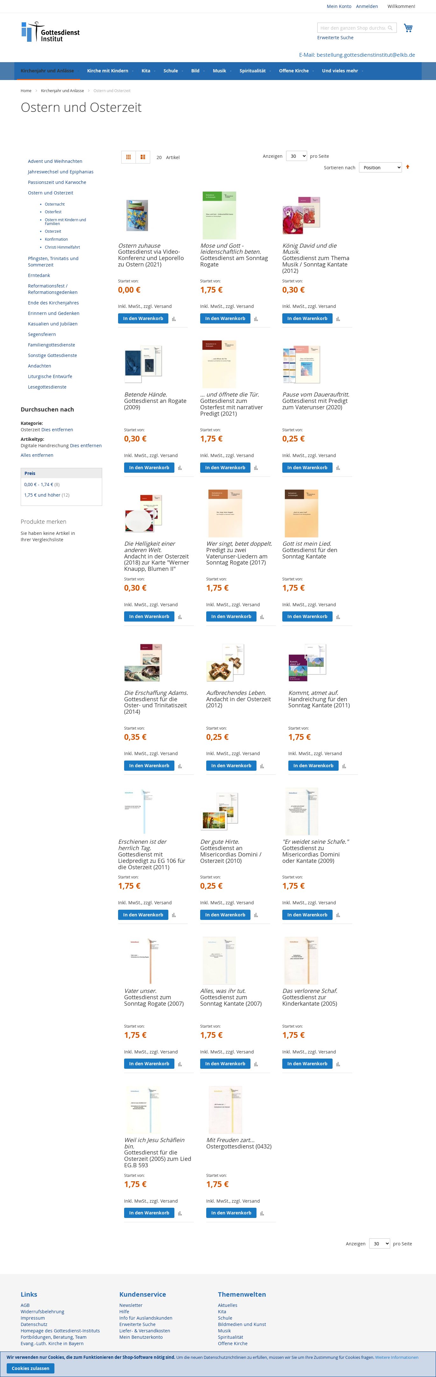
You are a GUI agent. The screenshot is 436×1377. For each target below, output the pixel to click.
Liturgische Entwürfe (50, 376)
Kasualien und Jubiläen (53, 324)
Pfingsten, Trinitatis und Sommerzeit (53, 261)
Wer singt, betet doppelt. (239, 543)
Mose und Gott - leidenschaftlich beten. (230, 249)
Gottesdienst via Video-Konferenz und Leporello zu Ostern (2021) (151, 258)
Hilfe (124, 1311)
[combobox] (357, 28)
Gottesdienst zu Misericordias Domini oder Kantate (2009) (311, 854)
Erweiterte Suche (335, 37)
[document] (218, 1364)
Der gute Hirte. (219, 841)
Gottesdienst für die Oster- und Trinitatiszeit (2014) (155, 705)
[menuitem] (48, 71)
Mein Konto (339, 6)
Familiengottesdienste (51, 345)
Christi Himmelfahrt (62, 247)
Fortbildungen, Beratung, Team (54, 1337)
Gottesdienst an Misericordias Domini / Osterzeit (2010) (231, 854)
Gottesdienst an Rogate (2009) (155, 404)
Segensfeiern (42, 334)
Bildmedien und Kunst (242, 1324)
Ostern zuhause (139, 245)
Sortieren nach (339, 167)
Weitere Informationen (396, 1357)
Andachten (39, 366)
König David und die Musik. (309, 249)
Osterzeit (53, 231)
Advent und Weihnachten (55, 161)
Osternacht (55, 204)
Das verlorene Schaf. (309, 990)
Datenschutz (34, 1324)
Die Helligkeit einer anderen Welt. (149, 547)
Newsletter (131, 1305)
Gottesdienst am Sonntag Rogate (234, 261)
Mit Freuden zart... (230, 1140)
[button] (173, 318)
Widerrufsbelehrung (42, 1311)
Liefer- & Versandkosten (144, 1331)
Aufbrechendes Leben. (236, 692)
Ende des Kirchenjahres (53, 303)
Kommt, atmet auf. (313, 692)
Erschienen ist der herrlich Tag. (142, 845)
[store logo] (51, 31)
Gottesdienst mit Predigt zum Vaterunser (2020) (315, 404)
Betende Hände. (145, 394)
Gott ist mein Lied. (306, 543)
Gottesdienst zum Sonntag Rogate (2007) (154, 1000)
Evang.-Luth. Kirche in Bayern (52, 1343)
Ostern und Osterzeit (50, 193)
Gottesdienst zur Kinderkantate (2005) (309, 1000)
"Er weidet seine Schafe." (315, 841)
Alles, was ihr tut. (223, 990)
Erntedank (39, 275)
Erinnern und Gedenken (54, 313)
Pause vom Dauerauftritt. (315, 394)
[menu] (218, 71)
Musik (224, 1331)
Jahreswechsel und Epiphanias (61, 172)
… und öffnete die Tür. (229, 394)
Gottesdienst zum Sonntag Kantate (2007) (231, 1000)
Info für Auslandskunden (145, 1318)
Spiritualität (230, 1337)
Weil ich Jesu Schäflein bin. (154, 1143)
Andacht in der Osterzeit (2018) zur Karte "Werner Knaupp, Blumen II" (156, 562)
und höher (46, 495)
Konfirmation (56, 239)
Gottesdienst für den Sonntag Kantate (309, 553)
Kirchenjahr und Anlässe (63, 90)
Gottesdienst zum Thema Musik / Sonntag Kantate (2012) (315, 264)
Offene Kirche (233, 1343)
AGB (25, 1305)
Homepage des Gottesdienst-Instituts (60, 1331)
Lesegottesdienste (47, 387)
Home (26, 90)
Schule (225, 1318)
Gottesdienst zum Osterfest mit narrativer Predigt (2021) (231, 407)
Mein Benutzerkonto (141, 1337)
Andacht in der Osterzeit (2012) (238, 702)
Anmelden (367, 6)
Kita (222, 1311)
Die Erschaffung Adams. (156, 692)
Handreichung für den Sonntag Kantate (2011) (319, 702)
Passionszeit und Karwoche (57, 182)
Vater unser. (140, 990)
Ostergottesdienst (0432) (238, 1146)
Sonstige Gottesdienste (52, 355)
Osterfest (53, 211)
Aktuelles (227, 1305)
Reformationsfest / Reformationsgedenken (53, 289)
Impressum (33, 1318)
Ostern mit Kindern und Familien (65, 221)
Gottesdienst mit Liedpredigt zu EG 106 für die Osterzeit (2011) (151, 860)
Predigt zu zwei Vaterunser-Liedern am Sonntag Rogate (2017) (237, 556)
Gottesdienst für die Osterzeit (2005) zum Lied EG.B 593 (157, 1158)
